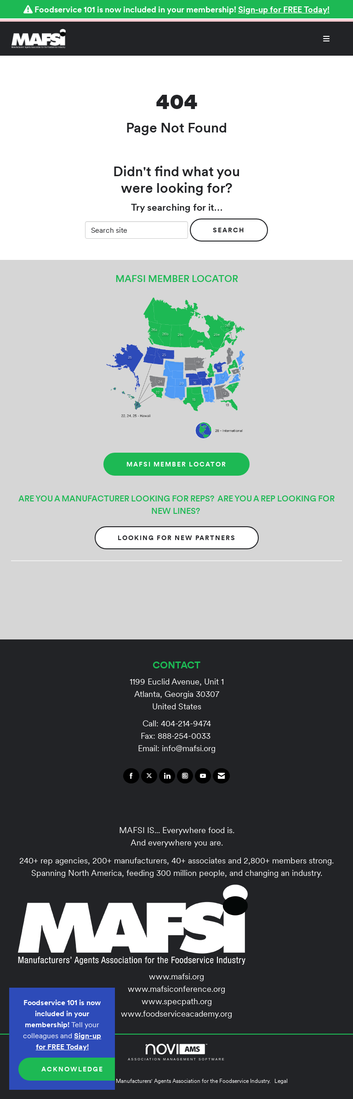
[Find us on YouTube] (203, 776)
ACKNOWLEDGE (72, 1069)
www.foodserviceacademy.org (176, 1013)
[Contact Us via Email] (221, 776)
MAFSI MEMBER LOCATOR (176, 464)
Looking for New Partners (177, 538)
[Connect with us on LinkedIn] (167, 776)
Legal (281, 1080)
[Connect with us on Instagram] (185, 776)
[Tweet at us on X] (149, 776)
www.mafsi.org (176, 976)
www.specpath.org (177, 1001)
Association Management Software (176, 1052)
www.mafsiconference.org (176, 989)
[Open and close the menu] (202, 39)
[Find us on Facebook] (131, 776)
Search (229, 230)
